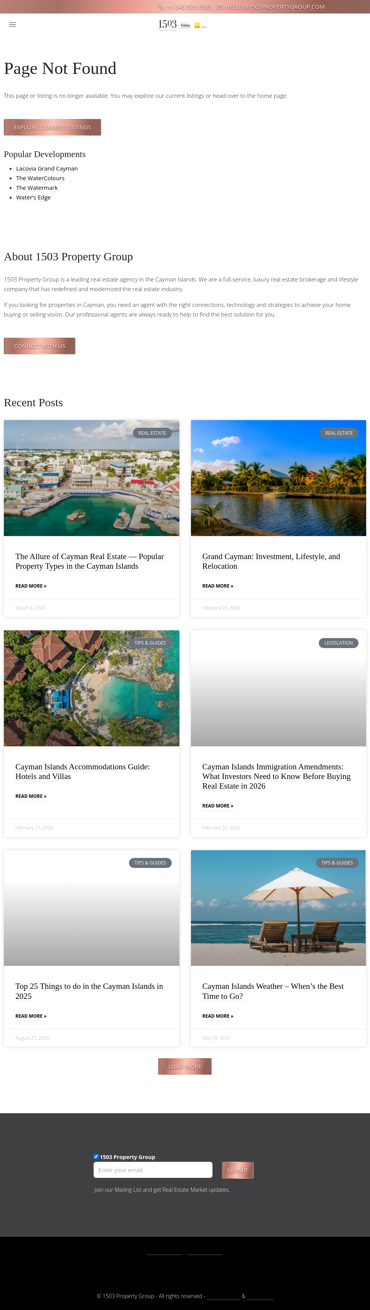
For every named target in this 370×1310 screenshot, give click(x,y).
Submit (237, 1170)
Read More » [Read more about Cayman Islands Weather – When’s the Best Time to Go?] (218, 1016)
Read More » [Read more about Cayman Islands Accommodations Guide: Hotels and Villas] (31, 796)
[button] (185, 1066)
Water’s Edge (33, 197)
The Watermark (37, 187)
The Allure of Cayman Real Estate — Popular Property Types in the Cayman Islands (89, 561)
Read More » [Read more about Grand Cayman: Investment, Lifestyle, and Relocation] (218, 586)
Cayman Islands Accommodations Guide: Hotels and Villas (82, 771)
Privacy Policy (223, 1296)
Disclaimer (260, 1296)
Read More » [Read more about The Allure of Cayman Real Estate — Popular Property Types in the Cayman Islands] (31, 586)
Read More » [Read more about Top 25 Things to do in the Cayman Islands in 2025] (31, 1016)
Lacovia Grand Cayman (47, 168)
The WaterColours (40, 178)
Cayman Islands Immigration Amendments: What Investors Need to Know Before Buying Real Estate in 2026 (277, 776)
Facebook (164, 1251)
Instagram (205, 1251)
